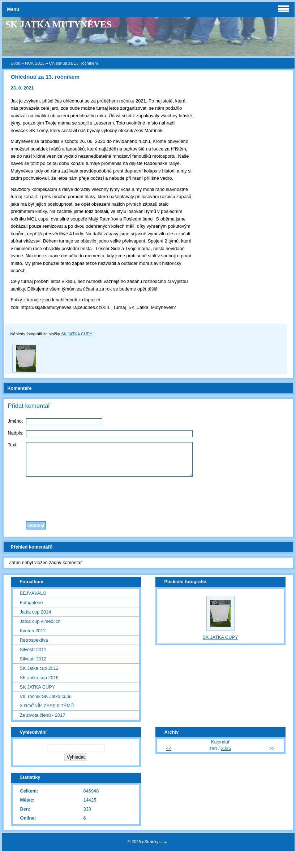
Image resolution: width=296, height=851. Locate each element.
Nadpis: (15, 433)
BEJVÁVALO (33, 593)
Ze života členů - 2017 (42, 715)
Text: (13, 445)
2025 (226, 748)
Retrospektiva (34, 640)
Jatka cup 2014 (35, 612)
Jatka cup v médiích (40, 621)
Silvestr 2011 (33, 649)
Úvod (16, 63)
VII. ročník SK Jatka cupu (46, 696)
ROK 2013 (34, 63)
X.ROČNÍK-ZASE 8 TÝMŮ (47, 705)
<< (168, 748)
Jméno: (15, 421)
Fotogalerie (31, 602)
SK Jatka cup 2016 (39, 677)
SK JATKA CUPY (76, 334)
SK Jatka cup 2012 (39, 668)
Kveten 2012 (33, 630)
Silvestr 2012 (33, 659)
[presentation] (148, 497)
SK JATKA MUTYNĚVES (58, 24)
